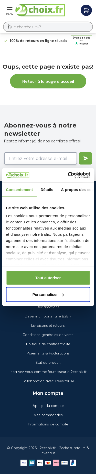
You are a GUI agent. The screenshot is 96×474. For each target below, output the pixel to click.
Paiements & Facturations (48, 353)
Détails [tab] (46, 189)
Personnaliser (48, 294)
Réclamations (48, 307)
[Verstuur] (85, 158)
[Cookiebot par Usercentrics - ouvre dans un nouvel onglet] (68, 175)
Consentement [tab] (19, 189)
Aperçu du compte (48, 405)
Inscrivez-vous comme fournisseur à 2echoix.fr (48, 371)
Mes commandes (48, 415)
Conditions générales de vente (48, 334)
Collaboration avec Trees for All (48, 381)
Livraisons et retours (48, 325)
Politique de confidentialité (48, 344)
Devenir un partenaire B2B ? (48, 316)
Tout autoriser (48, 277)
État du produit (48, 362)
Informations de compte (48, 424)
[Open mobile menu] (9, 10)
